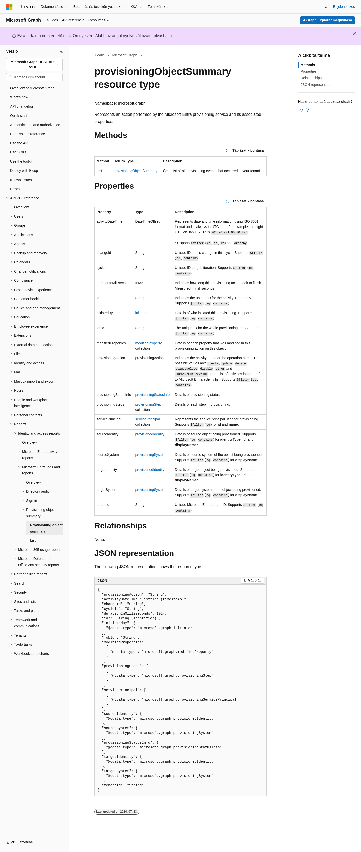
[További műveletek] (262, 55)
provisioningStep (148, 404)
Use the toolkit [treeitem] (21, 161)
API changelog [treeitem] (21, 106)
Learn (99, 55)
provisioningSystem (150, 454)
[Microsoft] (9, 7)
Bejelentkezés (344, 7)
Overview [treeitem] (21, 207)
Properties (309, 71)
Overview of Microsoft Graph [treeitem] (32, 88)
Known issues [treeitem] (21, 180)
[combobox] (34, 64)
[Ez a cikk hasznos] (301, 110)
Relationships (311, 78)
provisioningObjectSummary (135, 171)
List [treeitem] (33, 540)
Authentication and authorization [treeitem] (35, 125)
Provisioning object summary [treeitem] (46, 528)
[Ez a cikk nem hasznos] (307, 110)
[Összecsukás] (61, 51)
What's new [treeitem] (19, 97)
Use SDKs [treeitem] (18, 152)
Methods (308, 65)
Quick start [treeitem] (18, 115)
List (99, 171)
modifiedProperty (148, 343)
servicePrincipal (147, 419)
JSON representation (317, 85)
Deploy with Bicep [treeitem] (24, 170)
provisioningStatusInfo (152, 395)
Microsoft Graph (124, 55)
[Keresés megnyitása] (326, 6)
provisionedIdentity (150, 434)
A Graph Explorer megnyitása (327, 20)
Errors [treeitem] (15, 189)
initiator (141, 313)
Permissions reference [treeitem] (27, 134)
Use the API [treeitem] (19, 143)
